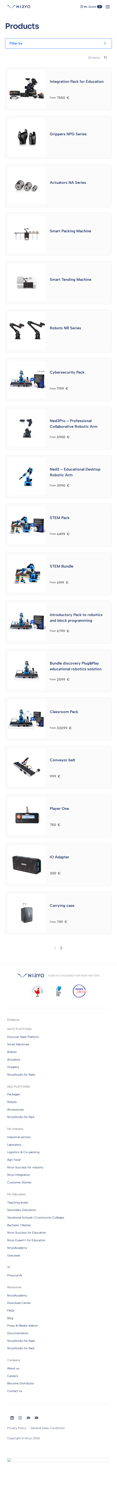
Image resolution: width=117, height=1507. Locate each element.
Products (13, 1020)
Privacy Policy (16, 1428)
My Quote (91, 6)
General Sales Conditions (48, 1428)
